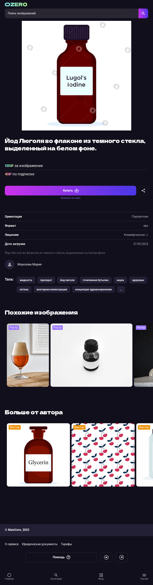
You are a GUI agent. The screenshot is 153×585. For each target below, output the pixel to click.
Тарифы (66, 544)
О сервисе (12, 544)
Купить (71, 214)
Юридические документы (39, 544)
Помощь (62, 557)
